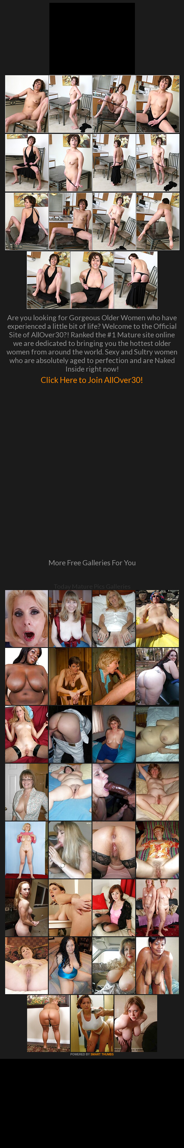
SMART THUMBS (102, 964)
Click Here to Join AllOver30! (92, 379)
